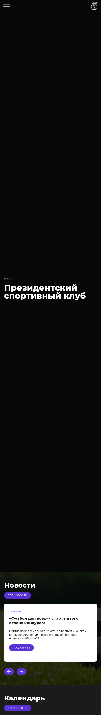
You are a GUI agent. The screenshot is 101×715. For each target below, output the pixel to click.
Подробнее (21, 647)
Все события (17, 708)
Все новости (17, 595)
